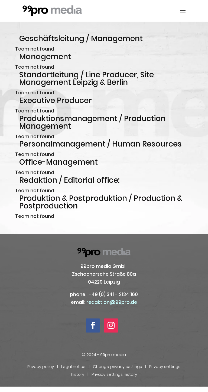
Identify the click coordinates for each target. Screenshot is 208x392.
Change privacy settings (117, 366)
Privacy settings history (114, 374)
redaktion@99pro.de (111, 302)
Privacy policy (40, 366)
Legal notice (73, 366)
